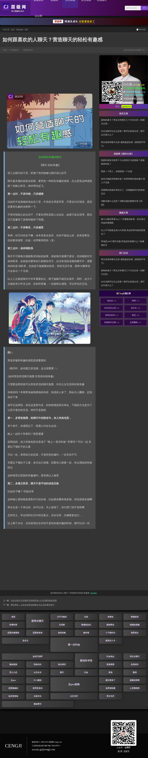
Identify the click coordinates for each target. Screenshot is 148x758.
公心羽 (38, 16)
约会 (86, 672)
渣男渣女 (135, 633)
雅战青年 (37, 704)
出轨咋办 (37, 696)
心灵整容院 (135, 688)
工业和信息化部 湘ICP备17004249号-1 (46, 746)
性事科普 (13, 625)
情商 (135, 301)
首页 (12, 29)
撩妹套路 (13, 664)
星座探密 (110, 664)
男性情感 (19, 29)
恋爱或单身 (37, 633)
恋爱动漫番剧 (13, 633)
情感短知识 (86, 625)
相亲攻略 (62, 633)
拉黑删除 (135, 322)
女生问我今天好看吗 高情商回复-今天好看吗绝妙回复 (34, 600)
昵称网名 (110, 625)
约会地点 (110, 656)
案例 (135, 672)
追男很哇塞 (110, 688)
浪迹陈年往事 (111, 322)
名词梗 (62, 625)
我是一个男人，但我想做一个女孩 (116, 171)
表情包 (110, 617)
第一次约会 (74, 644)
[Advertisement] (50, 73)
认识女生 (37, 672)
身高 (13, 617)
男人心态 (13, 672)
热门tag (119, 293)
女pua (13, 680)
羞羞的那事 (135, 680)
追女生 (135, 308)
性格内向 (37, 664)
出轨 (86, 617)
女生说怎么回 (111, 308)
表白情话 (62, 664)
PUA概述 (37, 680)
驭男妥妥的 (37, 688)
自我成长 (135, 664)
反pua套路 (74, 684)
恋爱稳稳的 (13, 688)
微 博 (120, 751)
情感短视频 (135, 625)
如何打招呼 (37, 656)
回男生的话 (111, 315)
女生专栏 (74, 696)
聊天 (26, 29)
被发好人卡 (110, 641)
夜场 (110, 672)
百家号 (126, 751)
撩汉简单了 (110, 680)
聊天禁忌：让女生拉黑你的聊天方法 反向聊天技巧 (32, 605)
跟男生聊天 (37, 621)
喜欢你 (111, 301)
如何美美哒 (13, 696)
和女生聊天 (135, 656)
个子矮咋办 (110, 633)
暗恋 (135, 315)
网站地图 (142, 29)
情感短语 (135, 617)
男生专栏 (110, 696)
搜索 (144, 8)
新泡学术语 (86, 660)
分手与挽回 (62, 617)
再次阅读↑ (94, 593)
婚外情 (86, 633)
